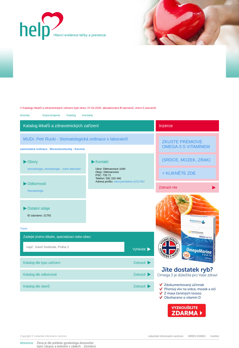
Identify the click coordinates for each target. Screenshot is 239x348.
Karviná (80, 149)
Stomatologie (35, 190)
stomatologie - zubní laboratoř (62, 168)
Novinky (25, 115)
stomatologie (35, 168)
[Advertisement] (119, 74)
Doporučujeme (51, 115)
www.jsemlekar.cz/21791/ (129, 181)
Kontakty (87, 115)
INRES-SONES (197, 336)
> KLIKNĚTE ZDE (179, 173)
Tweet (23, 228)
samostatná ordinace (33, 149)
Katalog (71, 115)
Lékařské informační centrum (165, 336)
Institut (215, 336)
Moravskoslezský (61, 149)
